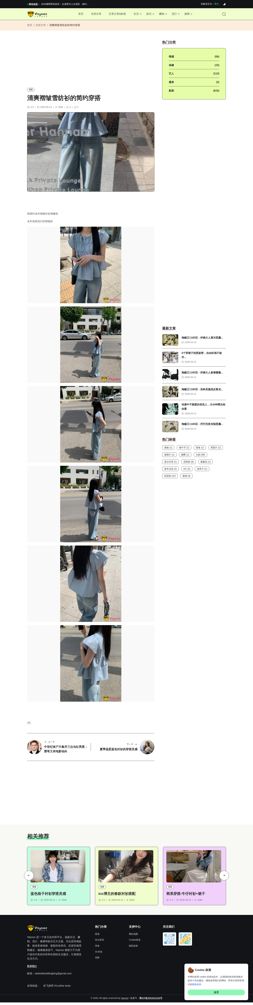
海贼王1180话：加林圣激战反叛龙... (202, 391)
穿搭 (31, 91)
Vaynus (124, 1000)
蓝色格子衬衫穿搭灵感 (48, 896)
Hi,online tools (62, 988)
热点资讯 (99, 942)
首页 (79, 14)
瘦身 (171, 83)
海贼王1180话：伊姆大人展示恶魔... (202, 339)
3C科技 (98, 954)
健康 (188, 14)
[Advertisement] (90, 64)
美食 (97, 948)
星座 (97, 936)
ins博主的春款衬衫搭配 (117, 896)
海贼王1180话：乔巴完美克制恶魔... (202, 425)
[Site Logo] (37, 14)
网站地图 (133, 936)
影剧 (171, 92)
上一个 (49, 744)
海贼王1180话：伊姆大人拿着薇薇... (202, 374)
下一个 (132, 746)
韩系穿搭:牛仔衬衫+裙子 (185, 896)
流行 (175, 14)
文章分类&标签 (116, 14)
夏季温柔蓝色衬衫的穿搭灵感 (118, 751)
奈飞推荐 (48, 988)
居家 (97, 960)
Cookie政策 (135, 942)
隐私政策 (133, 948)
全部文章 (95, 14)
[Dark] (224, 4)
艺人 (171, 75)
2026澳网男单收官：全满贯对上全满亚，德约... (65, 4)
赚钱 (162, 14)
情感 (171, 58)
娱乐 (149, 14)
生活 (135, 14)
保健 (171, 66)
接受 (216, 992)
